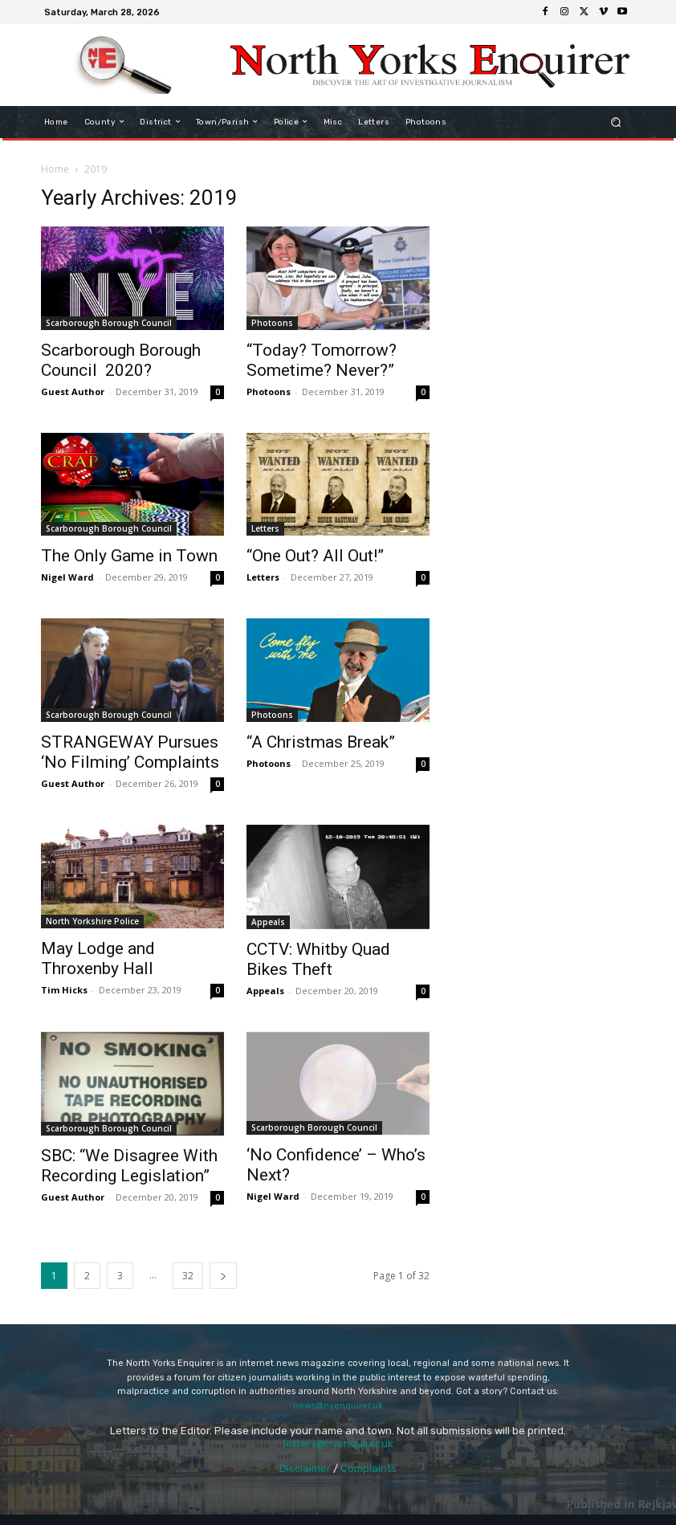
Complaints (368, 1468)
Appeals (268, 922)
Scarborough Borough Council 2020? (121, 360)
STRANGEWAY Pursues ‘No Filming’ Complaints (130, 752)
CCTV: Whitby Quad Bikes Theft (318, 959)
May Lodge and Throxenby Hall (98, 958)
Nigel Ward (67, 577)
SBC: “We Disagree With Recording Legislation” (129, 1165)
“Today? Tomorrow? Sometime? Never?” (321, 360)
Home (55, 169)
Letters (265, 528)
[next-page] (223, 1275)
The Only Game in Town (129, 555)
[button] (616, 121)
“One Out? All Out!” (315, 555)
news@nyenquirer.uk (338, 1406)
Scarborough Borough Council (109, 322)
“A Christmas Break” (320, 742)
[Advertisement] (543, 266)
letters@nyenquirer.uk (338, 1443)
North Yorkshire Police (92, 921)
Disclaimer (305, 1468)
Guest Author (72, 391)
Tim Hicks (64, 990)
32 (187, 1275)
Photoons (272, 322)
